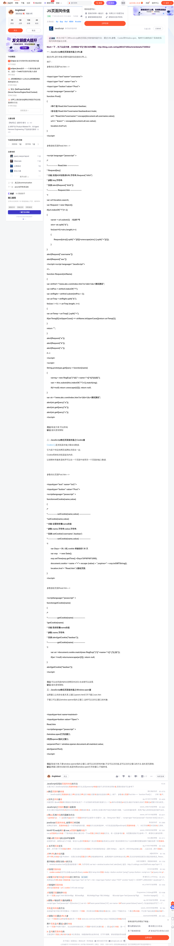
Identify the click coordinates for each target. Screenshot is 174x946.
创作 (167, 3)
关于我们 (66, 941)
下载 (22, 3)
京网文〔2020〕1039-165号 (103, 944)
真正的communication (23, 183)
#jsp (61, 22)
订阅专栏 (158, 29)
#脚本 (71, 22)
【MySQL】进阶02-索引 (20, 123)
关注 (65, 776)
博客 (16, 3)
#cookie (78, 22)
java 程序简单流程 (22, 187)
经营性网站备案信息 (120, 944)
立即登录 (105, 23)
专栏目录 (160, 776)
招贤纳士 (74, 941)
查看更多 (24, 110)
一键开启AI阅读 (24, 212)
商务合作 (82, 941)
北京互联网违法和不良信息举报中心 (139, 944)
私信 (33, 30)
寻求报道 (89, 941)
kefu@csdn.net (116, 941)
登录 (123, 3)
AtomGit (37, 3)
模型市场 (49, 2)
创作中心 (155, 3)
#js (57, 22)
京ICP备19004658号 (87, 944)
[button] (22, 50)
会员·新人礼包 (136, 2)
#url (66, 22)
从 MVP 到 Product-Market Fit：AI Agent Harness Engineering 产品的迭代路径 (23, 129)
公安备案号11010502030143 (70, 944)
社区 (28, 3)
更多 (59, 3)
